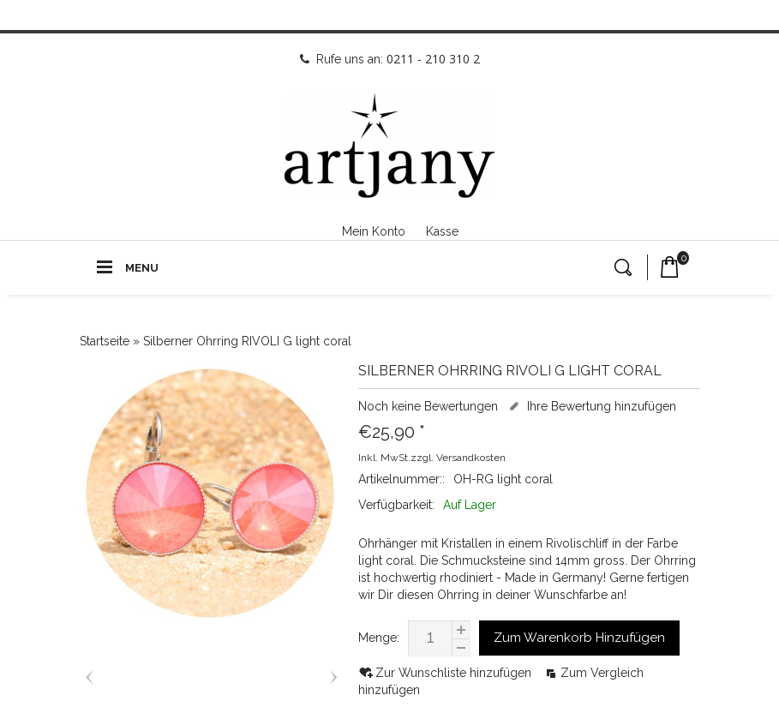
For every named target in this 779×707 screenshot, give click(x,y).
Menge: (378, 637)
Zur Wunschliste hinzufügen (455, 673)
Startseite (104, 341)
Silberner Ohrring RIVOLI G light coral (247, 341)
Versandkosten (471, 458)
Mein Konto (373, 231)
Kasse (442, 231)
